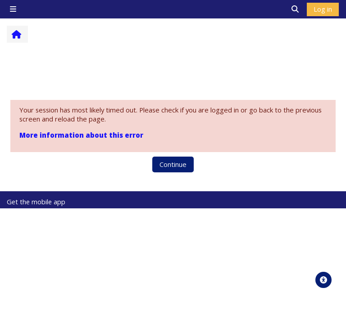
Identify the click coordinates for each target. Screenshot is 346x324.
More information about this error (81, 135)
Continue (173, 164)
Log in (323, 9)
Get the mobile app (36, 201)
